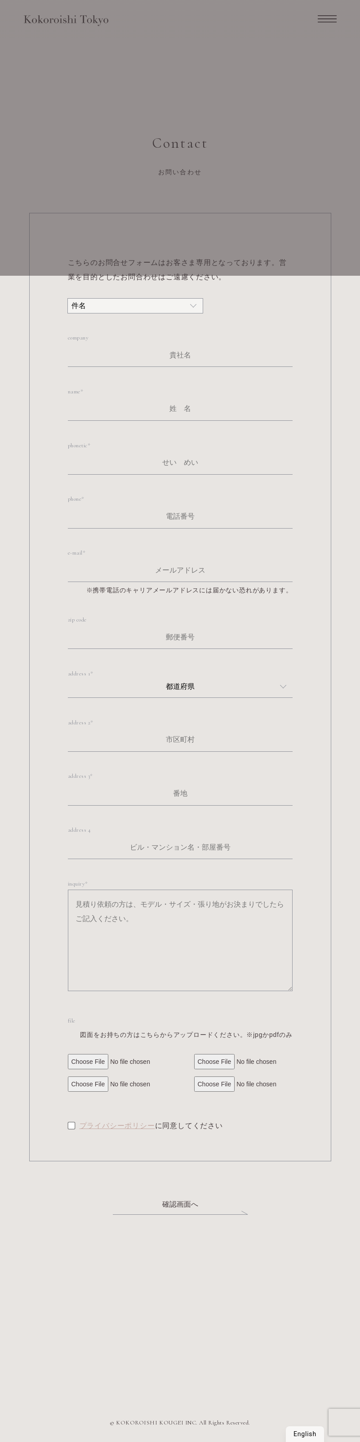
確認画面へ (180, 1204)
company (78, 337)
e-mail (75, 552)
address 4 (79, 829)
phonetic (78, 445)
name (74, 391)
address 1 (79, 673)
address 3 (79, 776)
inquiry (76, 883)
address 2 (79, 722)
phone (75, 499)
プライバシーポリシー (117, 1125)
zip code (77, 619)
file (72, 1020)
